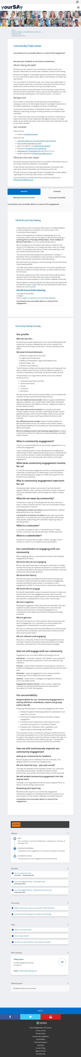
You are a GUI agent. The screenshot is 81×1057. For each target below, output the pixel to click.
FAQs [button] (40, 925)
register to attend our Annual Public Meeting (38, 298)
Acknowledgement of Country (41, 1028)
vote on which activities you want (29, 143)
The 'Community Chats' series (22, 873)
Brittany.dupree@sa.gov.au (23, 180)
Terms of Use (40, 1031)
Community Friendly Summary (28, 326)
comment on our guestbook (35, 148)
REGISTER (16, 824)
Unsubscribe (40, 1054)
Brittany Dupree (18, 959)
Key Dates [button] (40, 869)
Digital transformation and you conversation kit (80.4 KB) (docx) (34, 908)
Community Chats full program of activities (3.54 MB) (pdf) (32, 914)
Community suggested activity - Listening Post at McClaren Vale (33, 890)
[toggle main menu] (78, 7)
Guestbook (57, 191)
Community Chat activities (57, 198)
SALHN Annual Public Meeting (28, 220)
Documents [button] (40, 903)
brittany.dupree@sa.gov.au (42, 153)
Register (40, 1011)
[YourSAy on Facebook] (10, 1017)
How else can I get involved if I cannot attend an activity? (33, 942)
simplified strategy (31, 134)
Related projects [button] (40, 983)
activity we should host (42, 146)
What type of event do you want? (24, 198)
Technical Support (40, 1042)
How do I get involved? (22, 936)
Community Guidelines (40, 1036)
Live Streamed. (30, 287)
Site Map (40, 1045)
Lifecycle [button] (40, 833)
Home (13, 30)
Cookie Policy (40, 1048)
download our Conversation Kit (28, 151)
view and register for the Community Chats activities (36, 141)
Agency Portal (40, 1051)
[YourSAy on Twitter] (30, 1017)
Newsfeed (24, 191)
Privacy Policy (40, 1033)
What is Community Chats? (23, 930)
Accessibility (40, 1039)
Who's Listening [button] (40, 953)
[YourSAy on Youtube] (50, 1017)
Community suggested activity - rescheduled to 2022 (29, 881)
